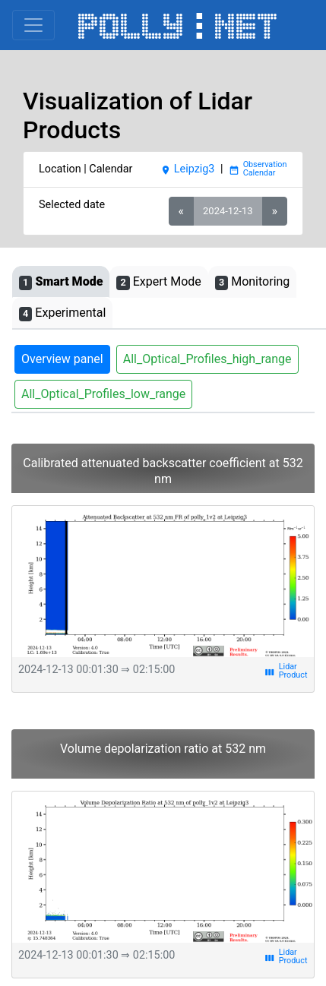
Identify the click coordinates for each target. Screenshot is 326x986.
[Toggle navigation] (33, 25)
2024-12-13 (227, 210)
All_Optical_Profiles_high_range (207, 359)
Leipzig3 (187, 169)
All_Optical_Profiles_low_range (103, 394)
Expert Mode (158, 282)
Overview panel (62, 359)
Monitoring (252, 282)
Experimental (62, 313)
